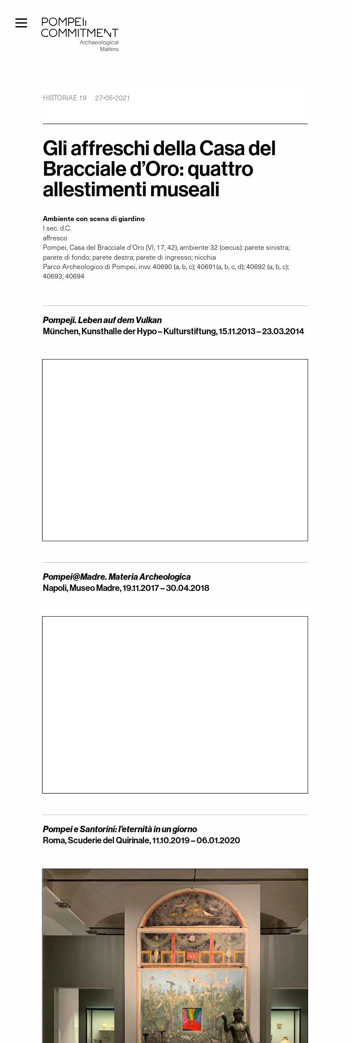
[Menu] (21, 22)
